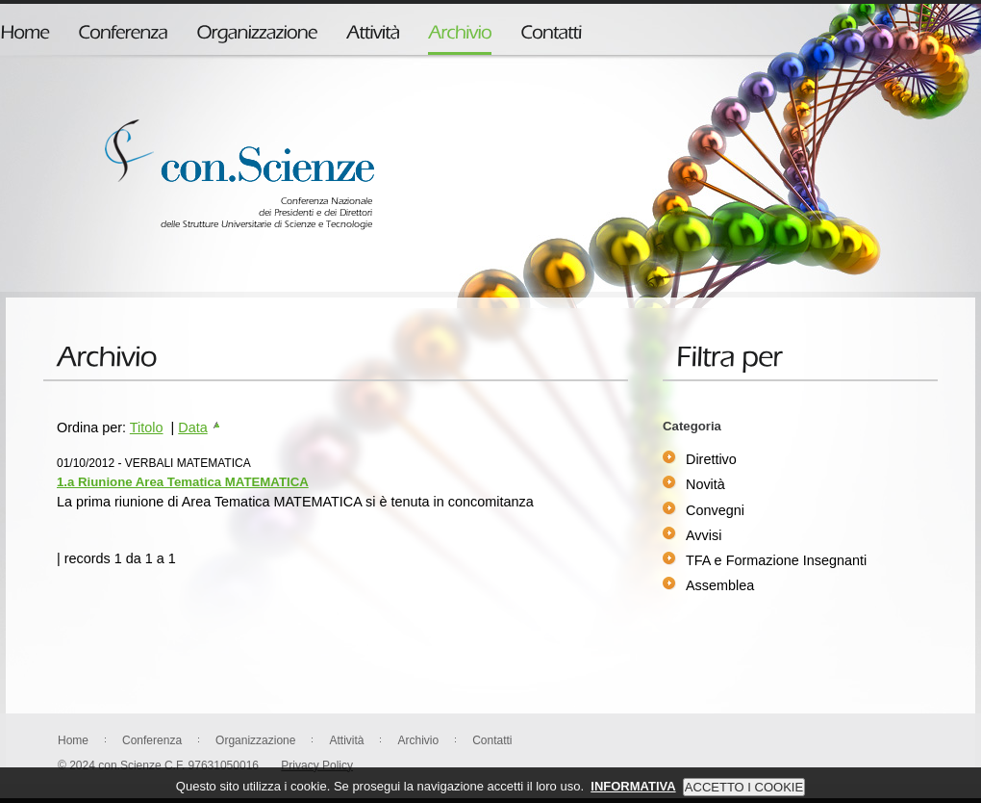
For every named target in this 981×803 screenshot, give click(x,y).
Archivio (418, 740)
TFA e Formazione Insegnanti (776, 560)
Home (73, 740)
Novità (705, 484)
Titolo (147, 427)
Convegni (715, 510)
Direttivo (711, 459)
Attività (346, 740)
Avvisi (703, 535)
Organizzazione (255, 740)
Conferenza (152, 740)
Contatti (492, 740)
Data (199, 427)
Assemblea (720, 585)
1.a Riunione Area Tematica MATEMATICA (183, 482)
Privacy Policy (317, 765)
